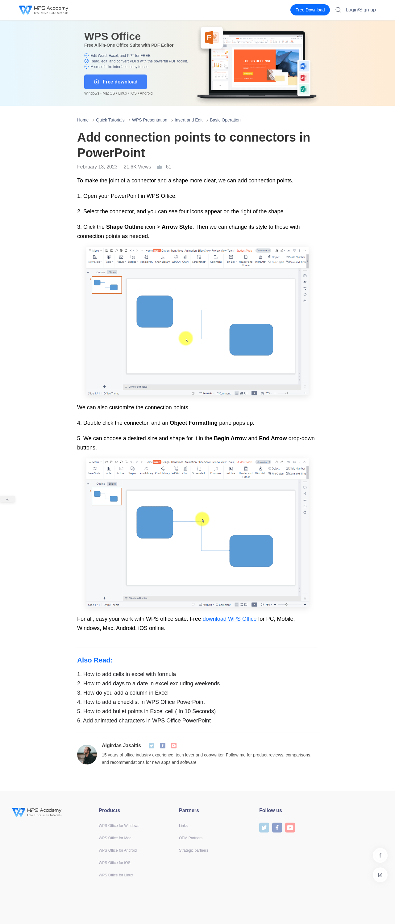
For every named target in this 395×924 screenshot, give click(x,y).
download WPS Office (230, 619)
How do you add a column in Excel (122, 693)
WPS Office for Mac (115, 838)
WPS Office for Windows (119, 826)
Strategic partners (193, 850)
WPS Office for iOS (114, 863)
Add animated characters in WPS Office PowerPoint (144, 720)
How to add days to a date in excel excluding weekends (148, 683)
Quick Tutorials (110, 119)
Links (183, 826)
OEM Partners (190, 838)
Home (83, 119)
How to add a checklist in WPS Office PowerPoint (141, 702)
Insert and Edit (188, 119)
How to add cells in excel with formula (126, 674)
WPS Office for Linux (116, 875)
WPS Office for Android (118, 850)
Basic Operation (225, 119)
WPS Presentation (149, 119)
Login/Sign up (361, 9)
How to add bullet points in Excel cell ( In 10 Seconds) (146, 711)
